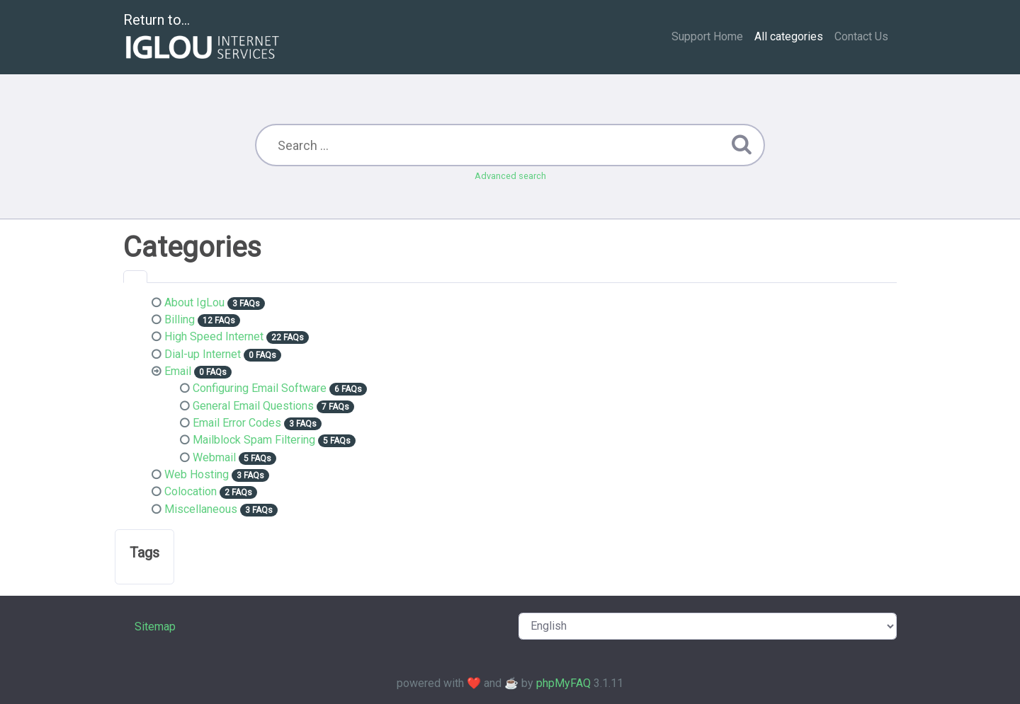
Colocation (190, 491)
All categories (788, 36)
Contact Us (861, 36)
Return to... (203, 37)
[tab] (135, 276)
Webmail (214, 457)
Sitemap (155, 626)
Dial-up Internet (202, 354)
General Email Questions (253, 405)
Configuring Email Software (260, 388)
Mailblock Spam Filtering (254, 439)
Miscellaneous (200, 509)
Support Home (707, 36)
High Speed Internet (214, 336)
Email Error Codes (237, 422)
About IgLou (194, 302)
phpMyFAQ (563, 683)
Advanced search (510, 176)
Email (177, 371)
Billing (179, 319)
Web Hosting (196, 474)
